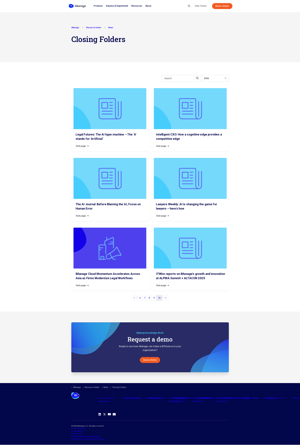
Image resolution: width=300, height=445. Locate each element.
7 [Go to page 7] (144, 298)
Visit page (83, 146)
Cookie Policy (77, 434)
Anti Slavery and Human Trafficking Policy (87, 439)
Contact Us (280, 398)
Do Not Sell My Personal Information (85, 437)
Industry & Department (117, 6)
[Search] (181, 78)
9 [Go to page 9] (154, 298)
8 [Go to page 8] (149, 298)
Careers (255, 398)
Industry (181, 398)
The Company (211, 398)
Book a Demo (222, 6)
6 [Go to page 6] (140, 298)
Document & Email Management (106, 400)
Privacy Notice (77, 431)
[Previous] (134, 298)
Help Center (201, 6)
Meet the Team (235, 398)
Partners (155, 398)
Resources (136, 6)
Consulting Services (133, 398)
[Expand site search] (189, 6)
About (148, 6)
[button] (197, 78)
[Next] (166, 298)
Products (98, 6)
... (137, 297)
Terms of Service (78, 429)
